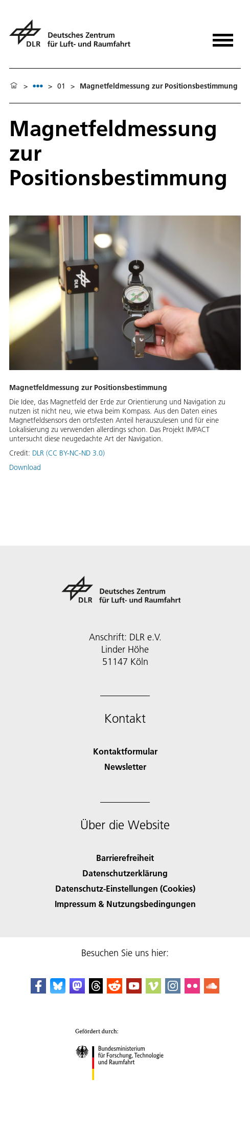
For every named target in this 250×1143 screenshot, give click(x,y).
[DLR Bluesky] (57, 990)
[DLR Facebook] (38, 990)
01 (61, 86)
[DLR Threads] (96, 990)
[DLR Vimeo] (153, 990)
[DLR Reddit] (114, 990)
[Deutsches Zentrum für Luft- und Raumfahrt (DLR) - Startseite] (74, 37)
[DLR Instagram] (172, 990)
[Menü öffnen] (223, 37)
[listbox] (38, 85)
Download (25, 467)
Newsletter (125, 766)
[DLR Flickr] (192, 990)
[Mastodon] (77, 990)
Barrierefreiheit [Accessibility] (125, 857)
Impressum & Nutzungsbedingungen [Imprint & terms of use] (125, 903)
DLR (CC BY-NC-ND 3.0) (68, 453)
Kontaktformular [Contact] (125, 751)
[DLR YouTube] (134, 990)
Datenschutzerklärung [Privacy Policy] (125, 873)
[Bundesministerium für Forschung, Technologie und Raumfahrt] (125, 1089)
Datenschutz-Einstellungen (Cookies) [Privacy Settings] (125, 888)
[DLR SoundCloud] (211, 990)
